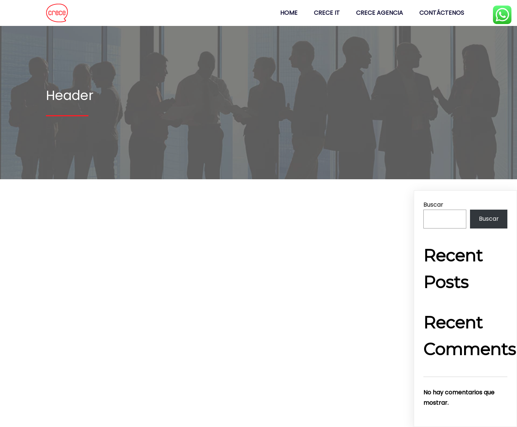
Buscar (433, 204)
